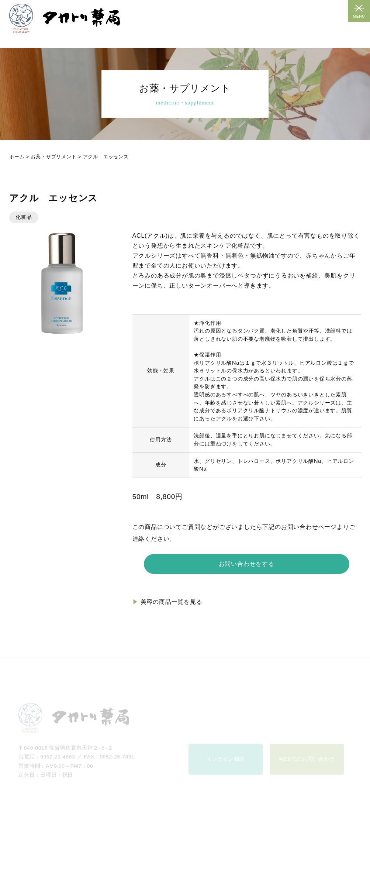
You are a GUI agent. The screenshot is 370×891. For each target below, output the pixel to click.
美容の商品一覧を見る (172, 602)
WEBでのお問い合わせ (307, 763)
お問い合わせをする (246, 564)
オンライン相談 (226, 763)
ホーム (16, 156)
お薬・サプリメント (53, 156)
